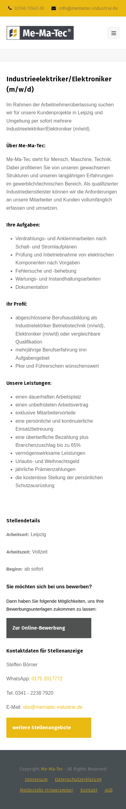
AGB (109, 790)
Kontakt (88, 790)
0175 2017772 (46, 678)
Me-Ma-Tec (52, 769)
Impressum (36, 779)
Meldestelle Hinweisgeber (46, 790)
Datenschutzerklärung (78, 779)
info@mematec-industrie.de (88, 8)
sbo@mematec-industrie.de (52, 707)
